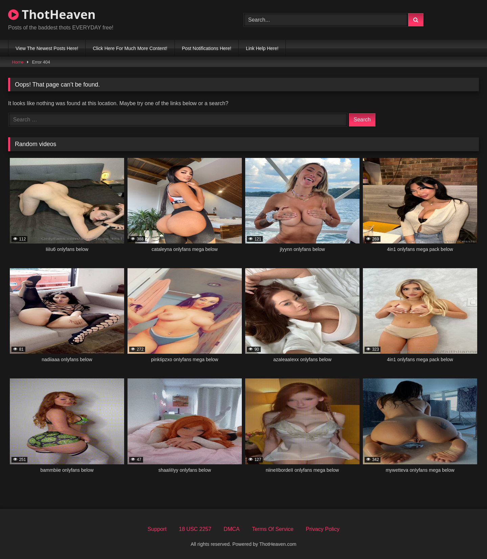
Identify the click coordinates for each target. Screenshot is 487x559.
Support (156, 529)
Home (18, 62)
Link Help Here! (262, 48)
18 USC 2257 (195, 529)
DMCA (231, 529)
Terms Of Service (273, 529)
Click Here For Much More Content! (130, 48)
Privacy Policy (323, 529)
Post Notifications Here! (206, 48)
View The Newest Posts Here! (47, 48)
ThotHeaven (52, 14)
